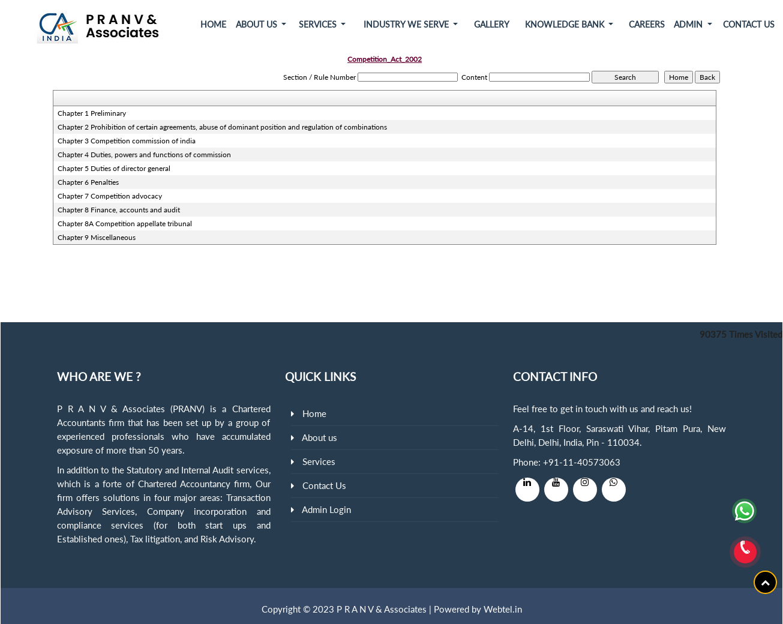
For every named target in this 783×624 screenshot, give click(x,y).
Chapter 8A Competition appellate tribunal (125, 223)
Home (213, 24)
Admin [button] (689, 24)
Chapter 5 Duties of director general (114, 168)
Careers (647, 24)
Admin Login (326, 509)
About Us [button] (258, 24)
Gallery (491, 24)
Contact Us (749, 24)
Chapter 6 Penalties (88, 182)
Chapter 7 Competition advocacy (110, 195)
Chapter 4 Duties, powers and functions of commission (144, 154)
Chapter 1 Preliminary (92, 113)
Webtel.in (503, 609)
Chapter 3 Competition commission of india (127, 140)
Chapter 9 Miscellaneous (97, 237)
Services (318, 461)
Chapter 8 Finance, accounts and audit (119, 209)
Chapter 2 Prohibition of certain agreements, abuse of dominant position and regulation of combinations (222, 126)
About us (319, 437)
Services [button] (319, 24)
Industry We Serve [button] (407, 24)
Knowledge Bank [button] (566, 24)
